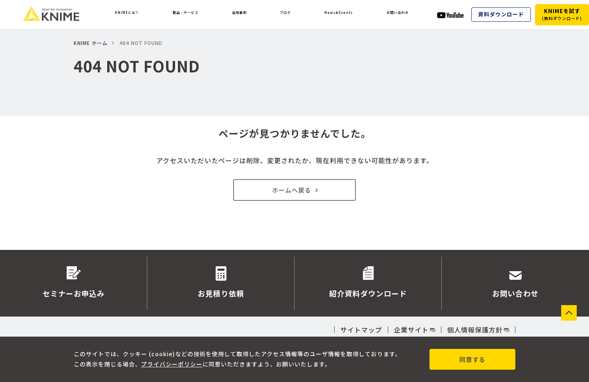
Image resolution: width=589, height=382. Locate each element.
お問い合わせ (397, 15)
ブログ (284, 15)
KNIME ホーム (91, 42)
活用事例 (245, 15)
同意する (472, 359)
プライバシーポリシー (171, 364)
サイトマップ (361, 329)
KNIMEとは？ (128, 15)
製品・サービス (190, 15)
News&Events (335, 15)
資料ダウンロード (501, 14)
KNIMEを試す (562, 14)
